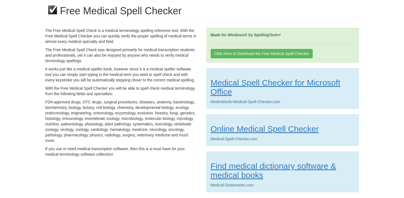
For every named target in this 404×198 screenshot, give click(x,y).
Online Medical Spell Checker (265, 128)
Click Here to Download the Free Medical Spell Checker (261, 53)
